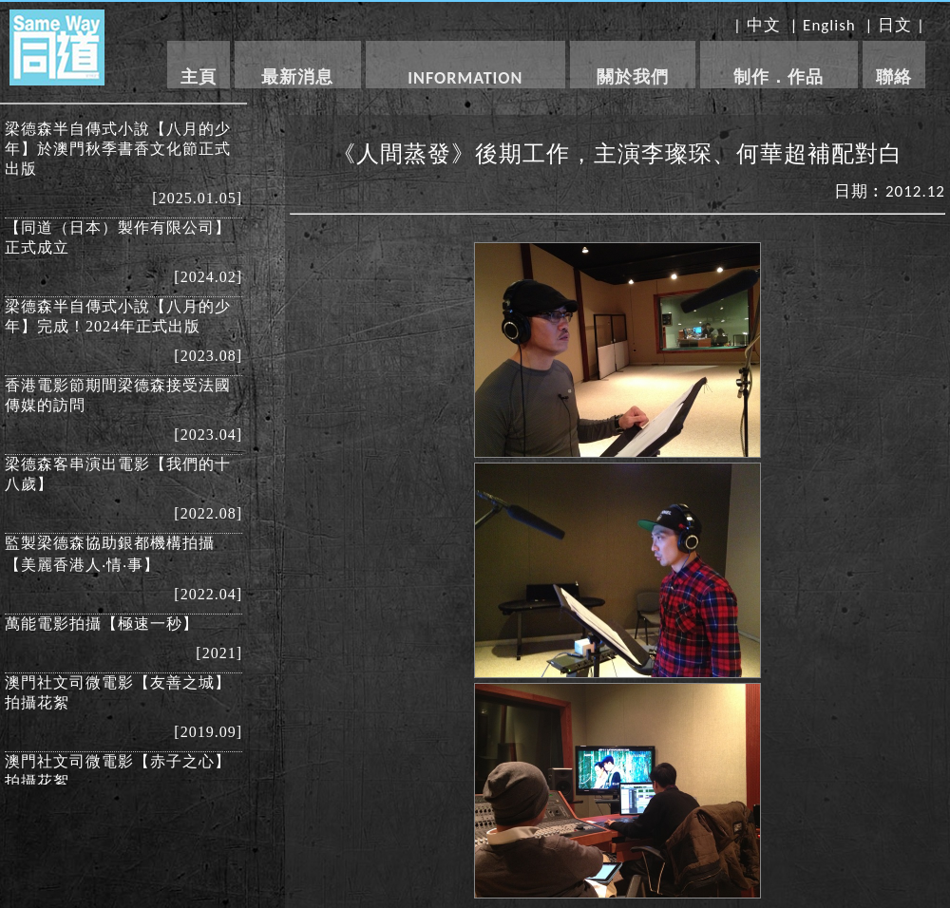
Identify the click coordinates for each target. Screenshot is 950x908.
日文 (895, 25)
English (829, 25)
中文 (764, 25)
